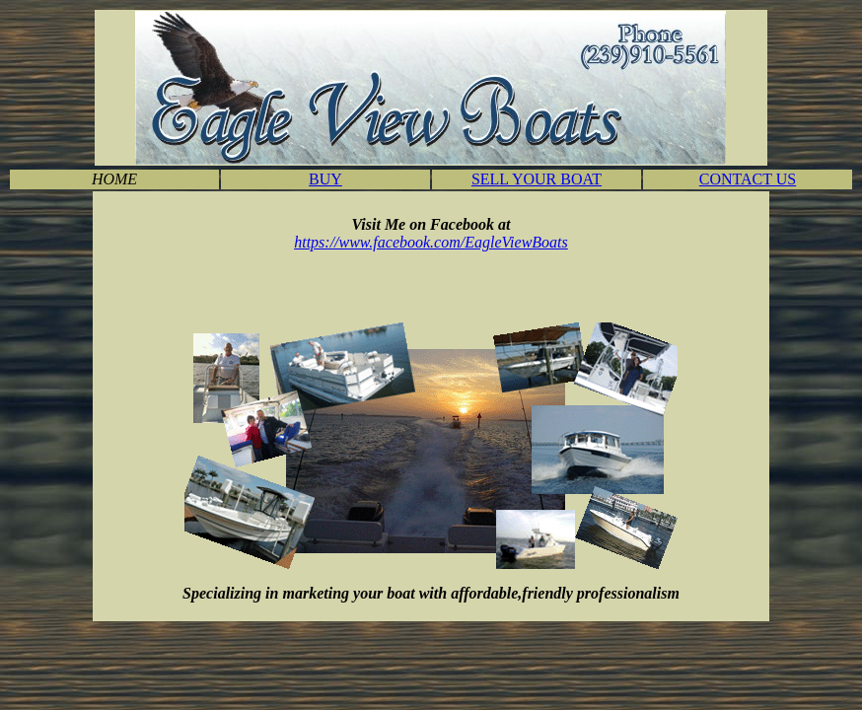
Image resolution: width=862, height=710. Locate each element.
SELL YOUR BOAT (536, 179)
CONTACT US (747, 179)
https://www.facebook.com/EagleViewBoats (431, 242)
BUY (325, 179)
